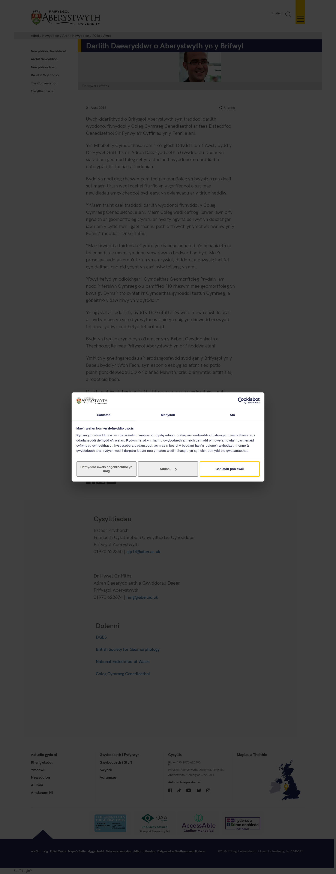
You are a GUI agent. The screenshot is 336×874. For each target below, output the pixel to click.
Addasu (168, 469)
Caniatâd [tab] (104, 414)
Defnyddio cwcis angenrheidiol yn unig (106, 469)
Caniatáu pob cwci (230, 469)
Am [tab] (232, 414)
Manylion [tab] (168, 414)
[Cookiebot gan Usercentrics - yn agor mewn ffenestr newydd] (241, 400)
